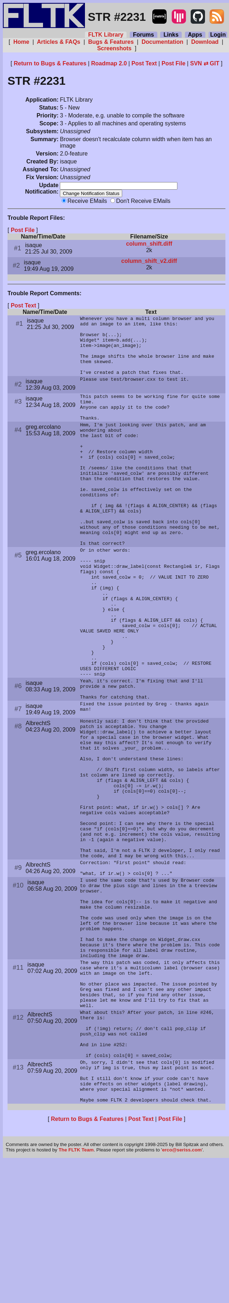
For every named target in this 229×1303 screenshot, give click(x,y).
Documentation (162, 42)
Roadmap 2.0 (109, 63)
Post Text (144, 63)
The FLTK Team (76, 1292)
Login (218, 35)
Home (21, 42)
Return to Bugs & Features (50, 63)
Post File (174, 63)
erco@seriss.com (182, 1292)
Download (205, 42)
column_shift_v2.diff (149, 255)
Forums (143, 35)
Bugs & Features (110, 42)
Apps (195, 35)
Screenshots (114, 48)
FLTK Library (106, 35)
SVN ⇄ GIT (204, 63)
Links (171, 35)
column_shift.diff (149, 238)
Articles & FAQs (58, 42)
